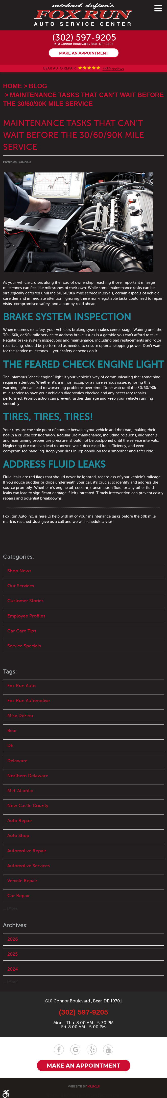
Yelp (92, 1049)
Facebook (59, 1049)
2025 (12, 954)
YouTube (108, 1049)
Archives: (15, 925)
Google (75, 1049)
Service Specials (24, 645)
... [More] (11, 908)
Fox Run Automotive (28, 700)
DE (10, 745)
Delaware (17, 760)
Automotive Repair (26, 850)
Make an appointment (83, 53)
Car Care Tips (21, 630)
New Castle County (27, 805)
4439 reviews (113, 69)
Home (12, 86)
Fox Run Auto (21, 685)
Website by (83, 1086)
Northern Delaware (27, 775)
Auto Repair (19, 820)
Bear (12, 730)
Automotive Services (28, 865)
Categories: (18, 557)
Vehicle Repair (22, 880)
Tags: (10, 671)
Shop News (19, 570)
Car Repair (18, 895)
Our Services (20, 585)
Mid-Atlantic (20, 790)
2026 (12, 939)
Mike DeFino (20, 715)
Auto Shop (18, 835)
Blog (38, 86)
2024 (12, 969)
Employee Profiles (26, 615)
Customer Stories (25, 600)
